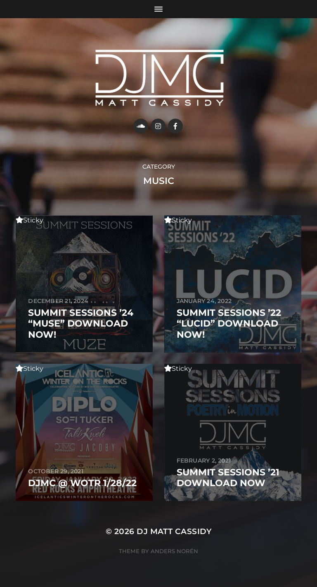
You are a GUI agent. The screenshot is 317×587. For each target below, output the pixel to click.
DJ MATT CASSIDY (174, 531)
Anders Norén (174, 551)
